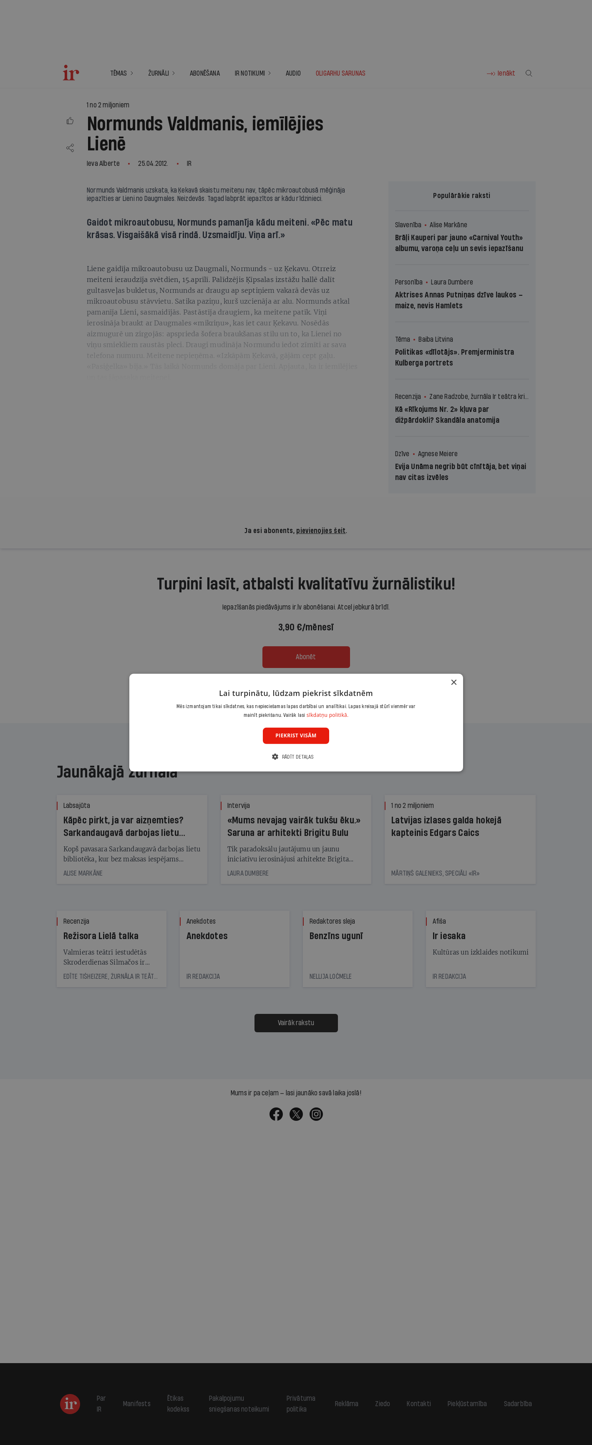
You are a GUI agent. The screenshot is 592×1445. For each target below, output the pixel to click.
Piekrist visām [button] (295, 735)
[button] (295, 756)
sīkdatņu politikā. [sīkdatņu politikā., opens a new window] (328, 715)
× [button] (454, 682)
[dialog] (296, 722)
